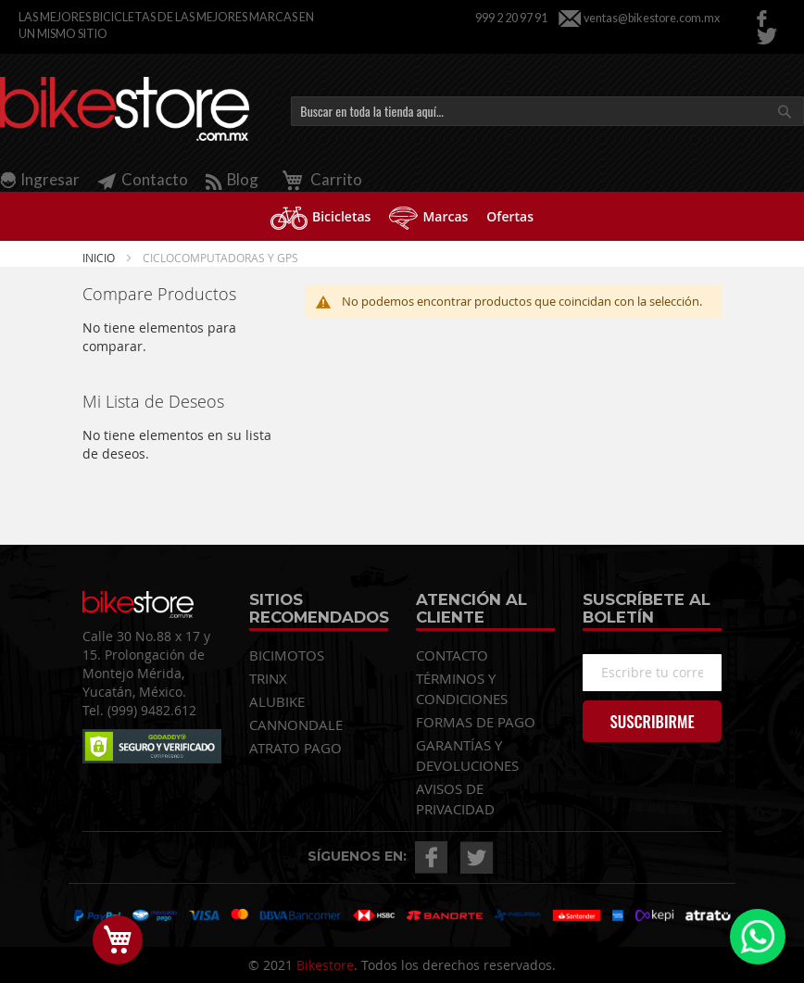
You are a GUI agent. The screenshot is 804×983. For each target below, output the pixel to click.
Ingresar (50, 179)
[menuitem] (320, 216)
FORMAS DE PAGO (475, 721)
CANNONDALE (296, 724)
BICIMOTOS (286, 655)
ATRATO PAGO (295, 747)
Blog (232, 179)
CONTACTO (452, 655)
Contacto (142, 179)
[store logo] (124, 109)
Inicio (100, 257)
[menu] (402, 216)
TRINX (268, 678)
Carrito (319, 179)
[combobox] (547, 111)
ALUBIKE (277, 701)
